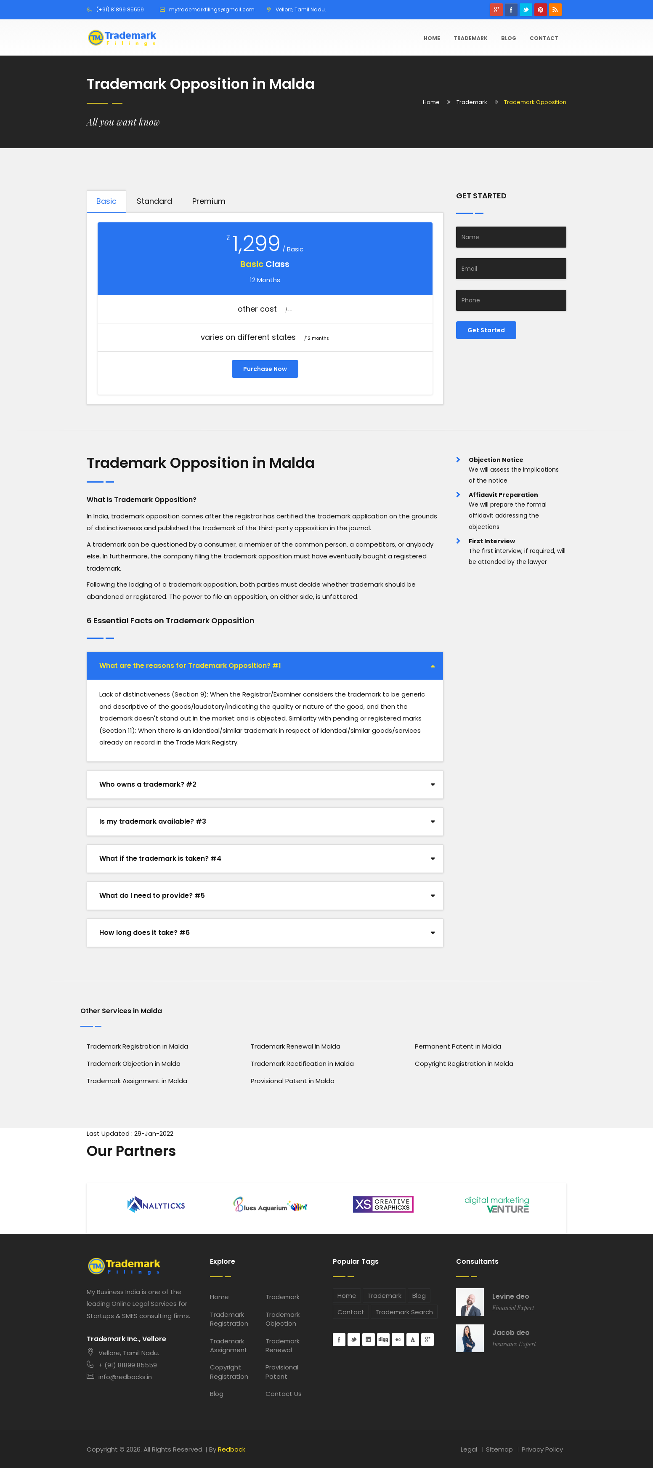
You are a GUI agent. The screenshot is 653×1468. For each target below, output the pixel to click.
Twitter (526, 9)
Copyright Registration (229, 1371)
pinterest (540, 9)
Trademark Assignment (228, 1345)
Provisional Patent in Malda (292, 1080)
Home (432, 38)
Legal (469, 1449)
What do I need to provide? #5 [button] (152, 895)
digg (383, 1339)
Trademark (471, 38)
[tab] (265, 666)
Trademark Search (404, 1312)
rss (555, 9)
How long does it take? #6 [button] (144, 932)
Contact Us (283, 1393)
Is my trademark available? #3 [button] (152, 821)
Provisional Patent (281, 1371)
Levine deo (510, 1296)
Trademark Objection (282, 1319)
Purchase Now (265, 369)
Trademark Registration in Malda (137, 1046)
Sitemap (499, 1449)
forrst (412, 1339)
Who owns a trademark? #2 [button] (147, 784)
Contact (544, 38)
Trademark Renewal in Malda (295, 1046)
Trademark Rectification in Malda (302, 1063)
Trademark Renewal (282, 1345)
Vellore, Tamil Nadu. (123, 1352)
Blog (508, 38)
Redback (231, 1449)
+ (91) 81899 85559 (122, 1365)
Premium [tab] (209, 201)
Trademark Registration (229, 1319)
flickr (398, 1339)
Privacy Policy (542, 1449)
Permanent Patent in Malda (458, 1046)
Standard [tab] (154, 201)
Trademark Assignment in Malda (137, 1080)
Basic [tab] (106, 201)
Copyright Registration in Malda (464, 1063)
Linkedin (368, 1339)
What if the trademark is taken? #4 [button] (160, 858)
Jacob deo (511, 1332)
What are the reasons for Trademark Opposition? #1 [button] (190, 665)
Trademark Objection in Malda (134, 1063)
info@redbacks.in (119, 1376)
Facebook (511, 9)
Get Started (486, 330)
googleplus (496, 9)
